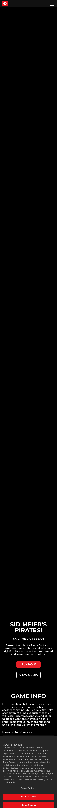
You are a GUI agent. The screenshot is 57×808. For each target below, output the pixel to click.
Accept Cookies (28, 798)
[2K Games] (5, 3)
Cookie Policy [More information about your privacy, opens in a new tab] (10, 784)
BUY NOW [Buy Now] (28, 664)
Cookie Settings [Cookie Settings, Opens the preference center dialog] (28, 790)
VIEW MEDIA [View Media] (28, 675)
